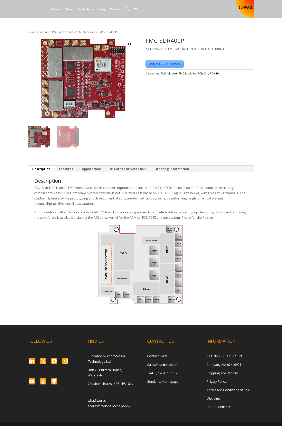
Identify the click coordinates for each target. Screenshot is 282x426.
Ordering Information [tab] (172, 169)
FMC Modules (86, 32)
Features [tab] (66, 169)
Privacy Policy (216, 381)
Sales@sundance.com (162, 365)
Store (68, 9)
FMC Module (169, 73)
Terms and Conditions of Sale (228, 390)
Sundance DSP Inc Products (57, 32)
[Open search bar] (127, 9)
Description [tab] (41, 169)
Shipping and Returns (223, 373)
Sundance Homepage (163, 381)
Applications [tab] (91, 169)
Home (56, 9)
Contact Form (157, 356)
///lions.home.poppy (115, 406)
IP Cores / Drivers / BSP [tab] (128, 169)
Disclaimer (214, 398)
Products (83, 9)
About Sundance (219, 407)
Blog (102, 9)
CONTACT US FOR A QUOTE (164, 63)
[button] (129, 44)
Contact (115, 9)
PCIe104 (203, 73)
